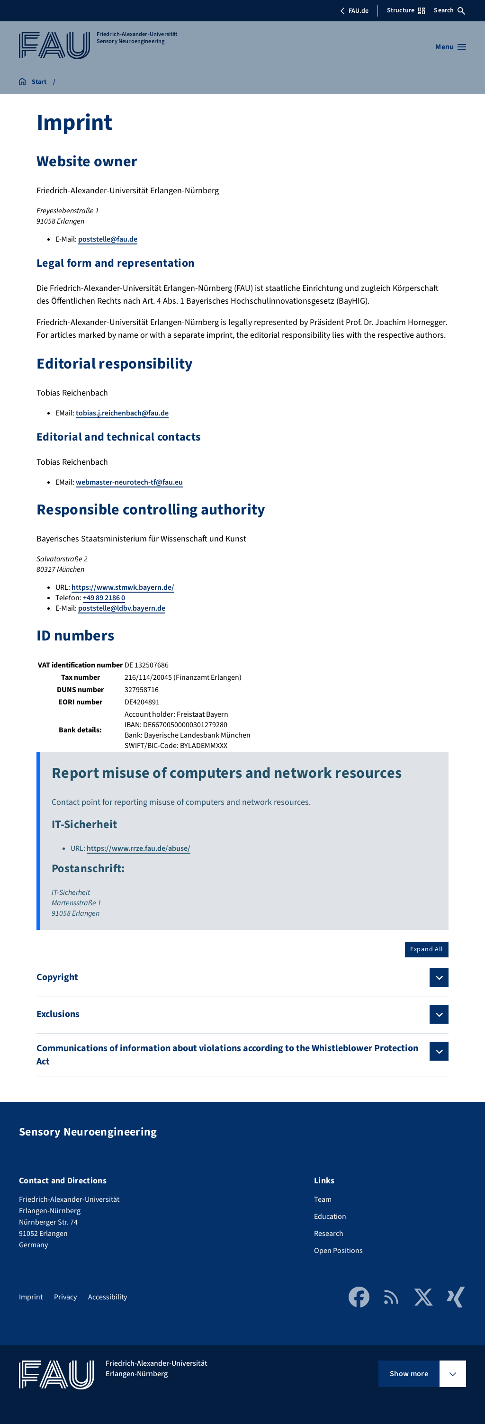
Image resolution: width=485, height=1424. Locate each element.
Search (449, 10)
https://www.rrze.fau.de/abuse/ (138, 848)
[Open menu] (450, 46)
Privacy (65, 1297)
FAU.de (354, 11)
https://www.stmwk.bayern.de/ (123, 587)
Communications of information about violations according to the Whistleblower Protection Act (227, 1055)
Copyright (57, 977)
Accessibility (107, 1297)
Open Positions (338, 1250)
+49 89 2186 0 (104, 598)
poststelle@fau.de (107, 239)
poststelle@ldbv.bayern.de (121, 608)
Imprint (31, 1297)
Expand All (426, 949)
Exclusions (58, 1014)
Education (330, 1216)
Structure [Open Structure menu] (406, 10)
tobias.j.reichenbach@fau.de (122, 413)
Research (328, 1233)
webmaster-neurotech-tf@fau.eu (129, 482)
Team (323, 1199)
